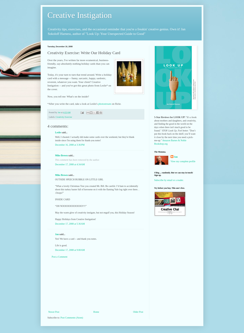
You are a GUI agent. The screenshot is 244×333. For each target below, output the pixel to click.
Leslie (58, 132)
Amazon (166, 140)
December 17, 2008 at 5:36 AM (70, 224)
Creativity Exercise (64, 117)
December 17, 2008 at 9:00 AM (70, 250)
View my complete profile (183, 161)
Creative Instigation (79, 15)
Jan (57, 234)
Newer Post (53, 312)
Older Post (138, 312)
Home (96, 312)
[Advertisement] (95, 284)
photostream (104, 103)
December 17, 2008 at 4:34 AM (70, 164)
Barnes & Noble (178, 140)
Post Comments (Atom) (71, 317)
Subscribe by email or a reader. (169, 180)
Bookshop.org (161, 144)
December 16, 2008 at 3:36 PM (70, 145)
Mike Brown (61, 155)
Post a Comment (59, 257)
